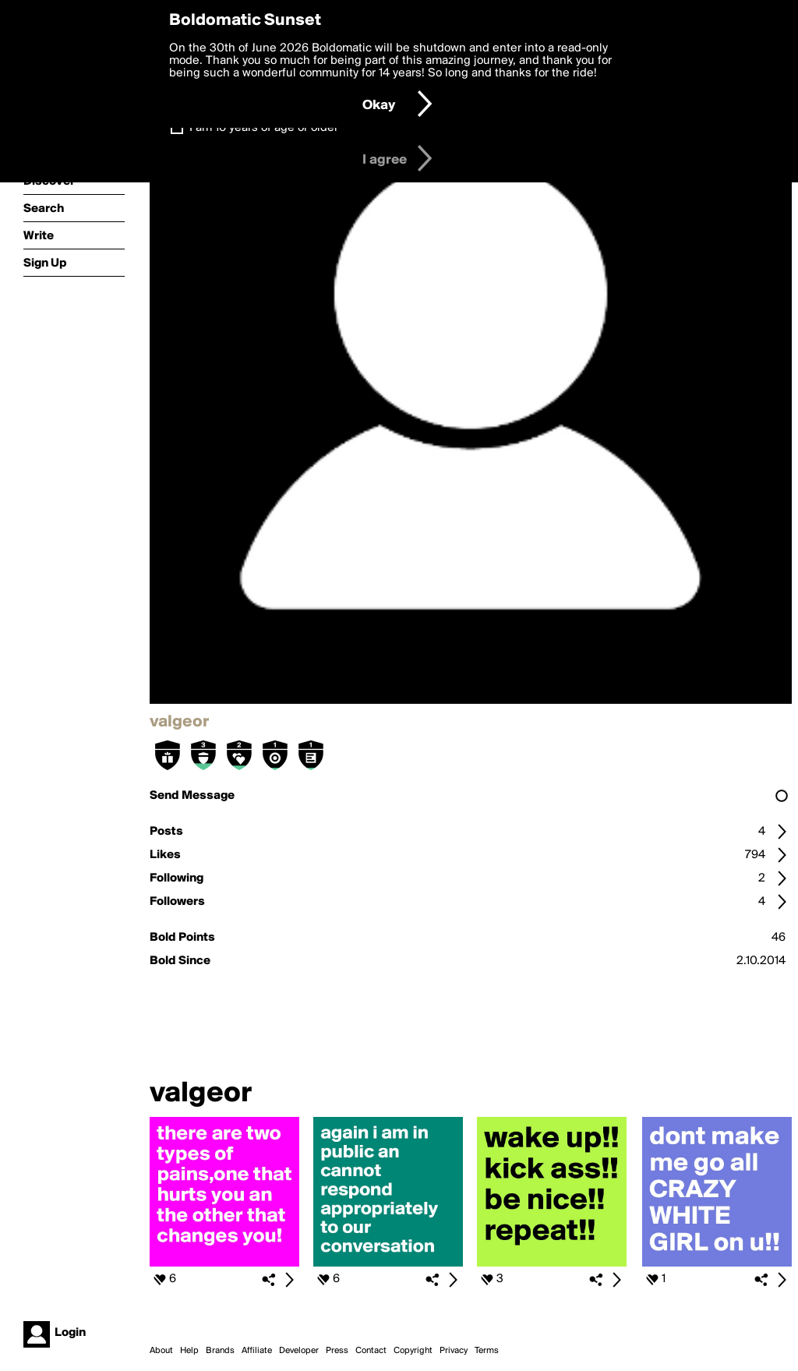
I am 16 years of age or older (263, 128)
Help (189, 1350)
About (161, 1350)
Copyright (413, 1350)
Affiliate (257, 1350)
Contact (371, 1350)
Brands (220, 1350)
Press (337, 1350)
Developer (299, 1350)
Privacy (454, 1350)
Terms (487, 1350)
